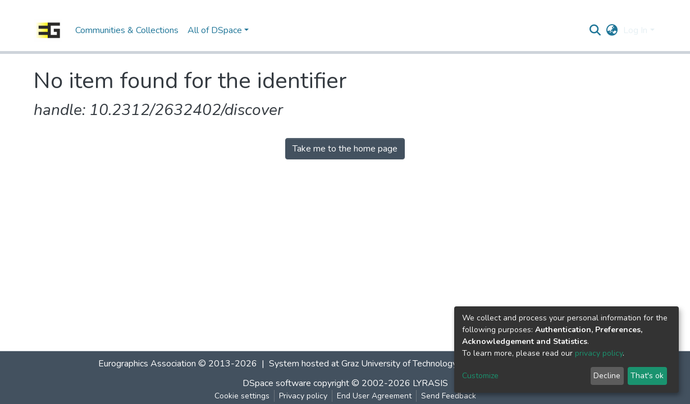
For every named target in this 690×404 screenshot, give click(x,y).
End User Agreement (374, 396)
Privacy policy (303, 396)
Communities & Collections (127, 30)
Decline (606, 375)
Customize (480, 375)
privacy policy (599, 353)
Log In (635, 30)
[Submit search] (594, 30)
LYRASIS (430, 383)
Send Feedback (448, 396)
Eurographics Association (147, 363)
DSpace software (277, 383)
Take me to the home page (345, 149)
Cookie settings (241, 396)
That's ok (647, 375)
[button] (611, 30)
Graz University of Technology (399, 363)
